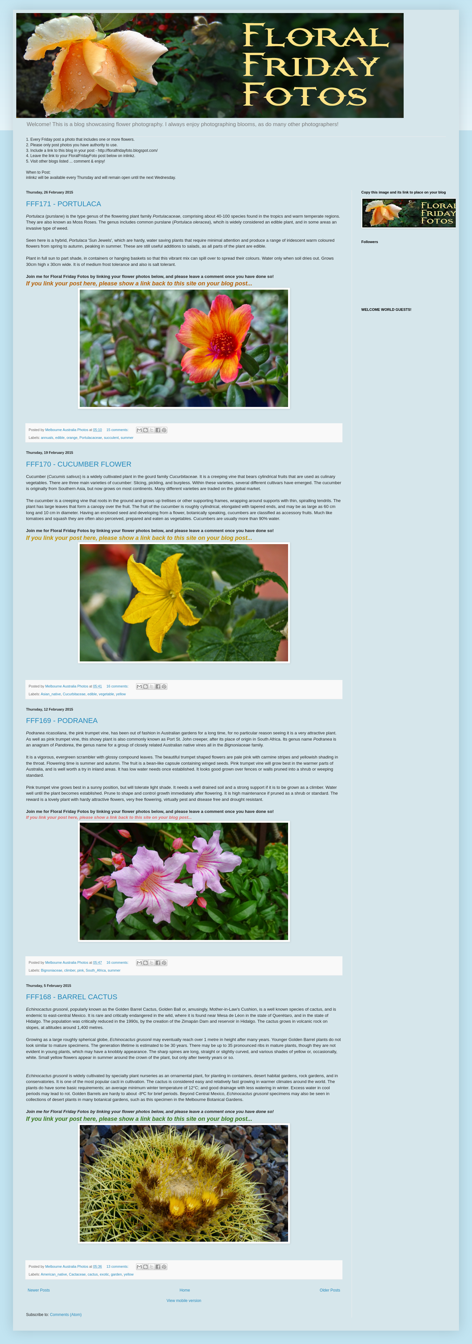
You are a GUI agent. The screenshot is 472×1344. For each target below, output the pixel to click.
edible (60, 438)
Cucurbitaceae (74, 694)
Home (185, 1290)
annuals (47, 438)
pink (80, 970)
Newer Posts (39, 1290)
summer (127, 438)
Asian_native (51, 694)
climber (69, 970)
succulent (111, 438)
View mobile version (184, 1300)
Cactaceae (77, 1274)
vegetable (106, 694)
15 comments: (118, 430)
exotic (104, 1274)
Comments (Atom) (65, 1314)
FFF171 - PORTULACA (63, 204)
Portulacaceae (90, 438)
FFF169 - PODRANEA (62, 720)
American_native (54, 1274)
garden (116, 1274)
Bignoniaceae (51, 970)
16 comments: (118, 686)
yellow (121, 694)
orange (71, 438)
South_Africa (96, 970)
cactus (93, 1274)
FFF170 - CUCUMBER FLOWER (79, 464)
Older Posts (330, 1290)
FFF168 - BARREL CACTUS (71, 997)
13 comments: (118, 1266)
